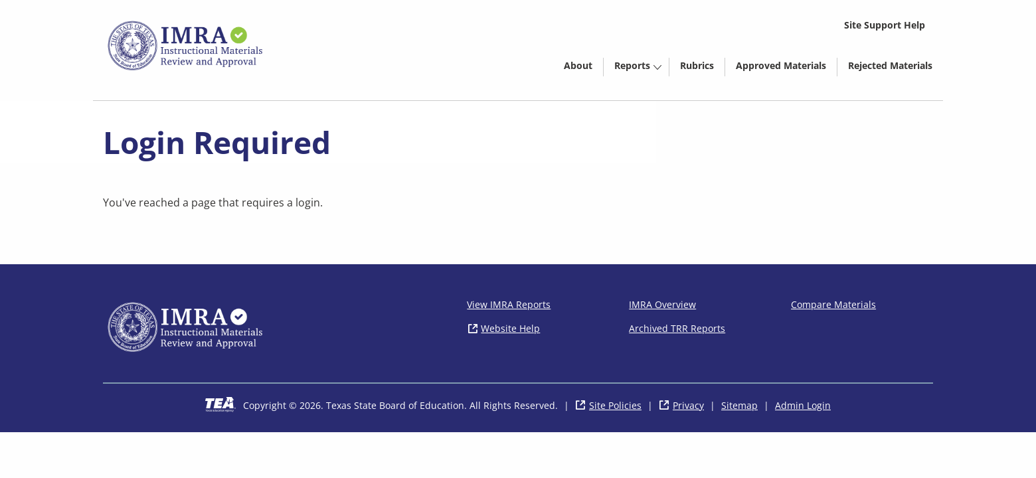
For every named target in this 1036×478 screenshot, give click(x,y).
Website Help (510, 328)
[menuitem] (578, 64)
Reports (632, 65)
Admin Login (803, 405)
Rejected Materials (895, 67)
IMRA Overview (662, 304)
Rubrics (697, 65)
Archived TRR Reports (677, 328)
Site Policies (615, 405)
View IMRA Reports (509, 304)
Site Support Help (884, 25)
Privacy (688, 405)
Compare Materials (833, 304)
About (578, 65)
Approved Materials (786, 67)
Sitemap (739, 405)
